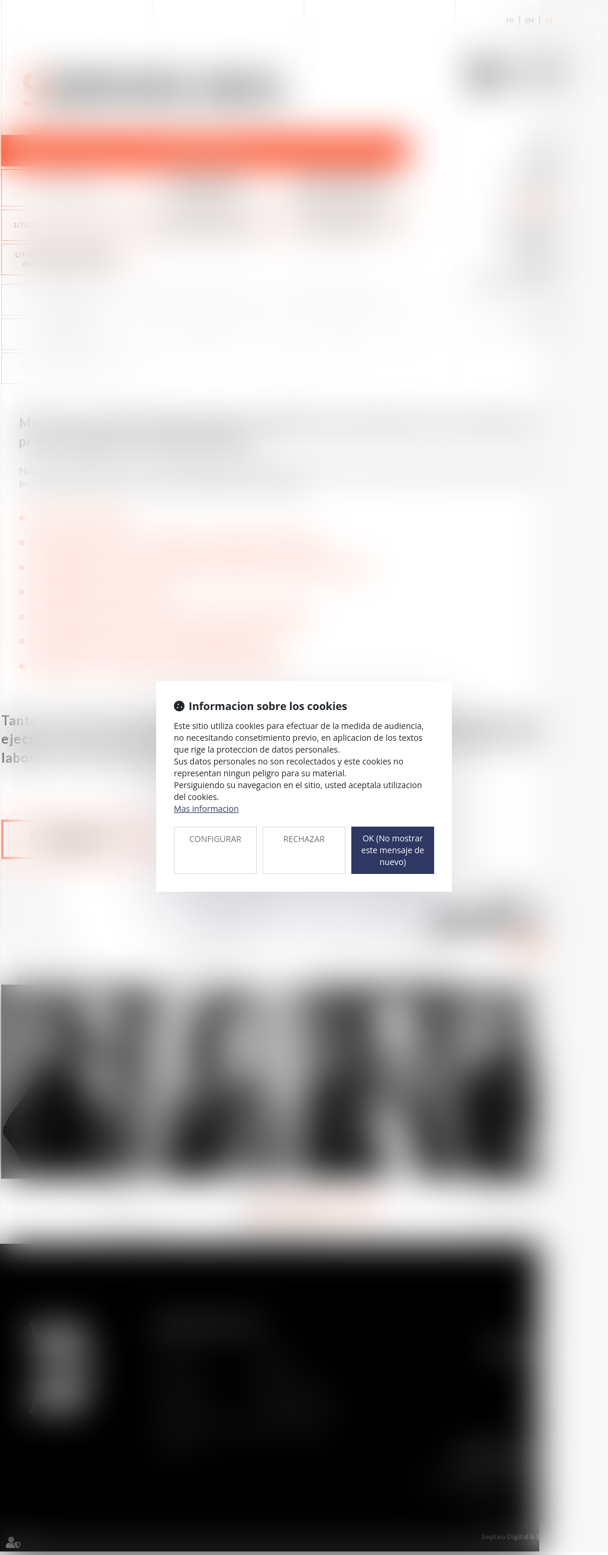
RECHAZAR (304, 838)
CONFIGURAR (215, 838)
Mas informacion (206, 808)
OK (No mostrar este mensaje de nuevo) (392, 850)
